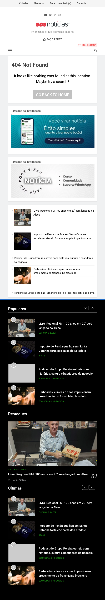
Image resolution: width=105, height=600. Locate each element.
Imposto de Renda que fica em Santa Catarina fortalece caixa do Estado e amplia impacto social (63, 351)
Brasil (42, 355)
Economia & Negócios (51, 378)
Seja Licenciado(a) (60, 3)
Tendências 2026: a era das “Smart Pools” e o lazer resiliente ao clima (54, 292)
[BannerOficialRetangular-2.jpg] (52, 196)
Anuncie (81, 3)
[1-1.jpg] (52, 147)
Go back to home (52, 95)
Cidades (23, 3)
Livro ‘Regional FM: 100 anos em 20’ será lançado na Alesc (48, 474)
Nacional (39, 3)
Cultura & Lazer (47, 332)
